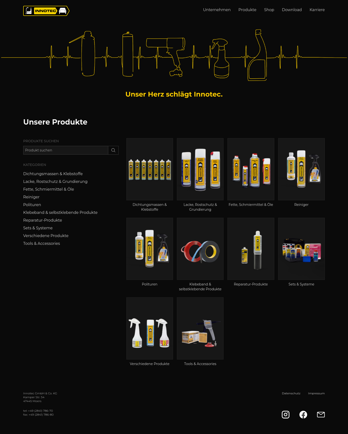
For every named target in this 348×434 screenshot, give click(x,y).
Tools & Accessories (41, 243)
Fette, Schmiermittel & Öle (48, 189)
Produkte (247, 9)
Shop (269, 9)
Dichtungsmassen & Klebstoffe (53, 174)
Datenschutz (291, 393)
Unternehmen (217, 9)
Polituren (32, 204)
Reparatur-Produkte (42, 220)
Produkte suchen (41, 141)
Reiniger (31, 197)
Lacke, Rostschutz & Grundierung (55, 181)
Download (292, 9)
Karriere (317, 9)
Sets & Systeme (38, 228)
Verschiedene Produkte (45, 235)
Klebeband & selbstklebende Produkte (60, 212)
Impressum (316, 393)
